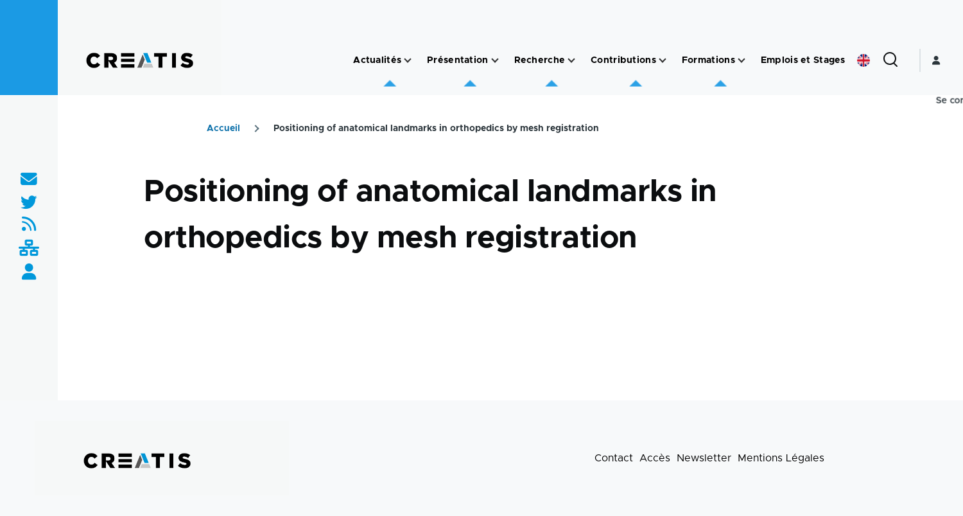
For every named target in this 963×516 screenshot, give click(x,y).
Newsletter (704, 458)
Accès (654, 458)
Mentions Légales (781, 458)
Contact (613, 458)
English (863, 60)
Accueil (223, 128)
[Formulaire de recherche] (890, 60)
